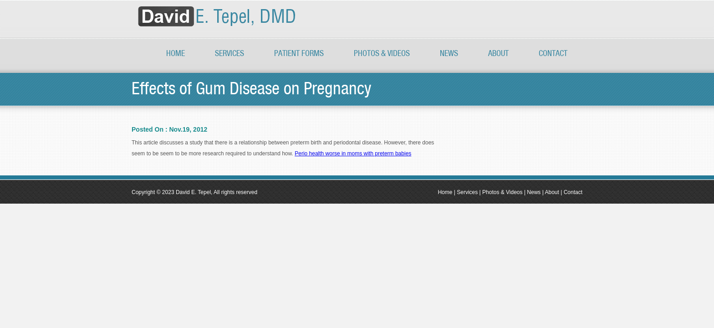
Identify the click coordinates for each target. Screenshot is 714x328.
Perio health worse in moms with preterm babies (353, 153)
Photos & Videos (502, 192)
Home (175, 53)
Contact (553, 53)
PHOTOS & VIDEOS (382, 53)
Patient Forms (299, 53)
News (449, 53)
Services (229, 53)
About (498, 53)
